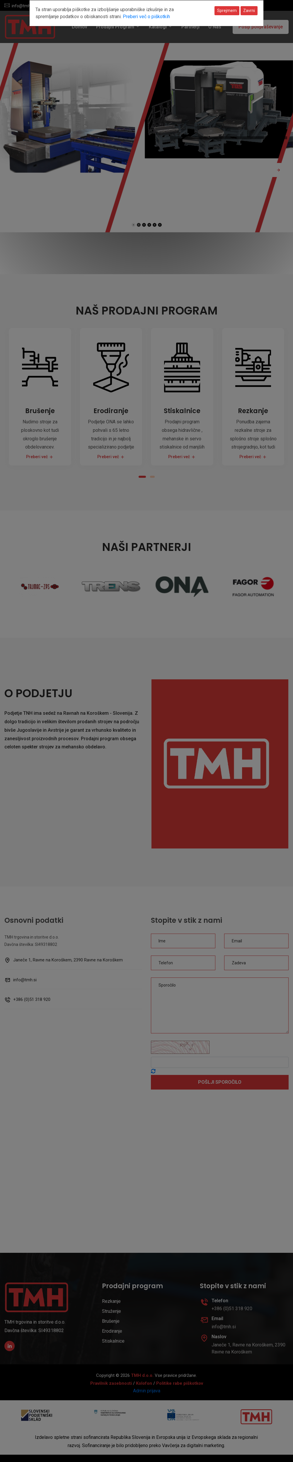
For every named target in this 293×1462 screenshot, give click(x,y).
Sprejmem (227, 10)
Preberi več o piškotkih (146, 16)
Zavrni (249, 10)
